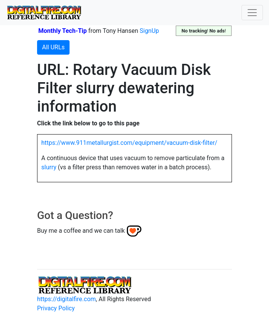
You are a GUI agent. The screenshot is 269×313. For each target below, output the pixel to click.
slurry (49, 167)
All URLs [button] (53, 47)
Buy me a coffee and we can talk (81, 230)
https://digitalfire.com (66, 299)
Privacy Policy (56, 308)
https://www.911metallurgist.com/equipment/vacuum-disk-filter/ (129, 142)
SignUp (149, 30)
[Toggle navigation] (252, 12)
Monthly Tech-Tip (62, 30)
